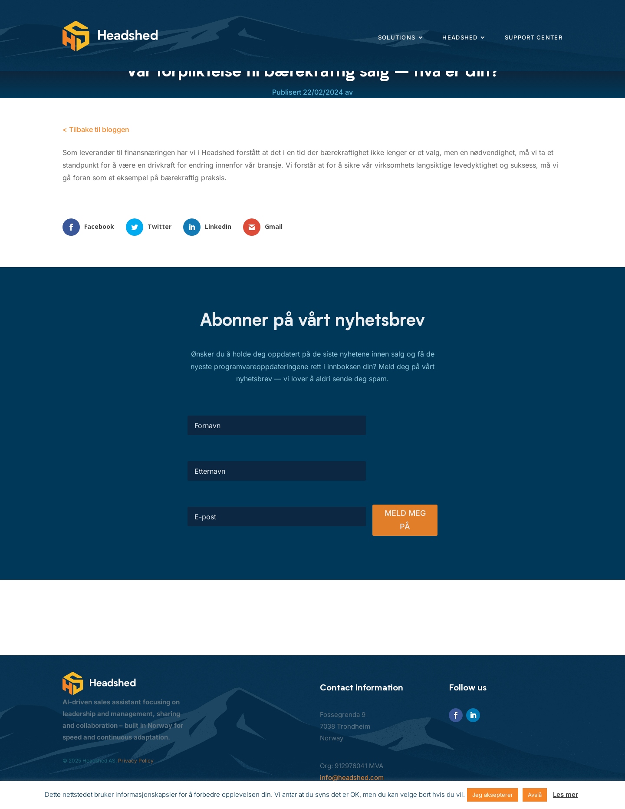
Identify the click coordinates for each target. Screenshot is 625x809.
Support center (533, 37)
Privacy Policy (135, 760)
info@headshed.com (352, 777)
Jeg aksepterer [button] (492, 794)
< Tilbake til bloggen (95, 129)
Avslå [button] (535, 794)
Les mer (565, 794)
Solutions (397, 37)
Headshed (459, 37)
